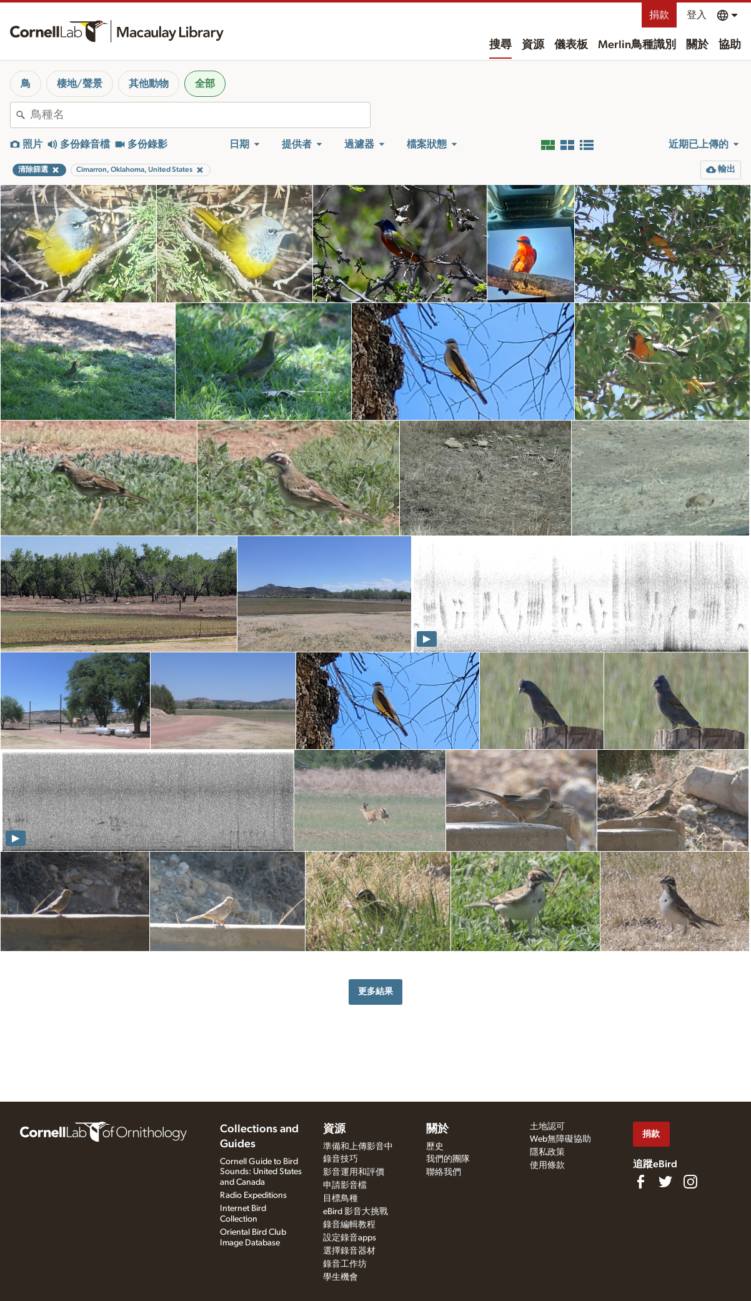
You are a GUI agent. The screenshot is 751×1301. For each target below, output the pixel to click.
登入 (697, 15)
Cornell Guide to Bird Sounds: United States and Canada (261, 1172)
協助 (730, 45)
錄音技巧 (340, 1159)
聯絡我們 (443, 1172)
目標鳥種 (340, 1198)
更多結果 (375, 991)
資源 (533, 45)
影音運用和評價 (353, 1172)
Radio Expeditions (253, 1195)
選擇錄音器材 (349, 1251)
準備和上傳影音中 (358, 1146)
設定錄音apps (349, 1238)
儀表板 (571, 45)
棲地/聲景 (79, 84)
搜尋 (500, 45)
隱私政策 (547, 1152)
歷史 (435, 1146)
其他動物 (149, 84)
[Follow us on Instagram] (690, 1181)
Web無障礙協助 (560, 1139)
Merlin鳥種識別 (637, 45)
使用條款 (547, 1165)
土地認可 (547, 1126)
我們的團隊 (448, 1159)
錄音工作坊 (345, 1264)
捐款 (659, 15)
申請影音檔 (345, 1185)
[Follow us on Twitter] (665, 1181)
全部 (205, 84)
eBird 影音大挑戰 (355, 1211)
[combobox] (200, 114)
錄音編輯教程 (349, 1224)
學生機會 (340, 1277)
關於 (697, 45)
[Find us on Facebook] (640, 1181)
